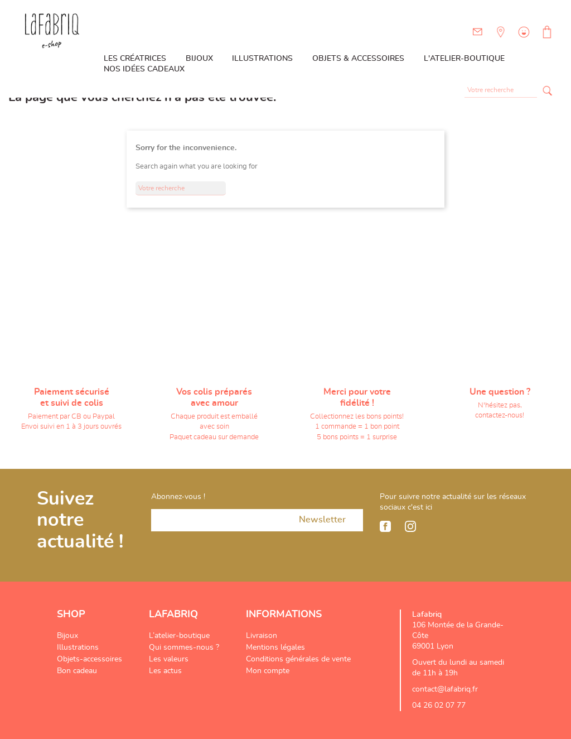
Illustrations (262, 59)
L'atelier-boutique (464, 59)
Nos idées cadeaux (144, 69)
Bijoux (199, 59)
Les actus (165, 671)
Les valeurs (168, 659)
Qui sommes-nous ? (184, 647)
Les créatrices (135, 59)
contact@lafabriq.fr (445, 689)
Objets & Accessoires (358, 59)
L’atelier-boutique (179, 636)
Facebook (385, 526)
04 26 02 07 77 (439, 705)
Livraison (261, 636)
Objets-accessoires (89, 659)
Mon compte (267, 671)
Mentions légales (275, 647)
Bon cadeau (77, 671)
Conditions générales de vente (298, 659)
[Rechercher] (500, 90)
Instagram (410, 526)
